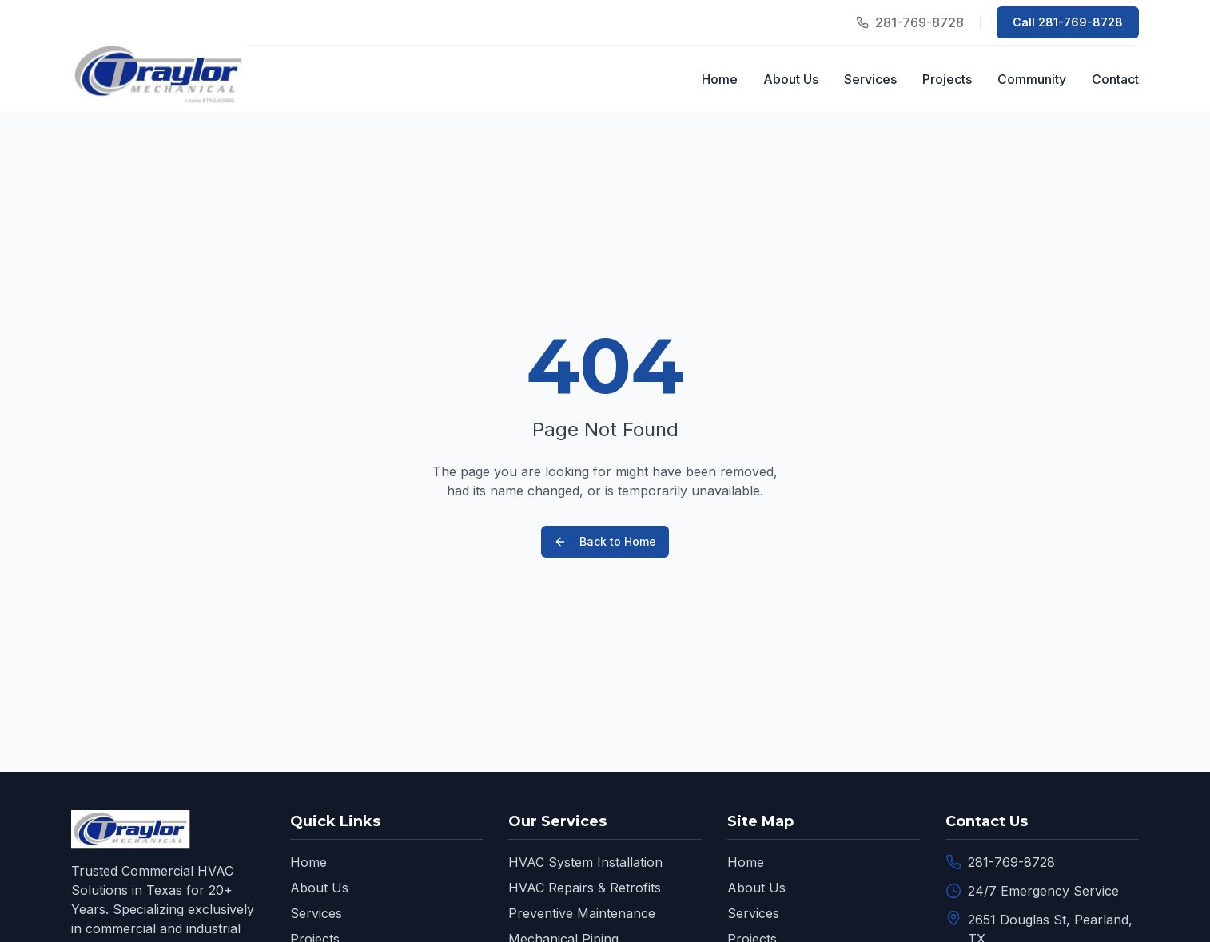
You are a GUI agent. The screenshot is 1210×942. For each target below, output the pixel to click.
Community (1031, 79)
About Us (790, 79)
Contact (1115, 79)
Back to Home (605, 541)
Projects (947, 79)
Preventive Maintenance (581, 913)
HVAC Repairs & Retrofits (584, 888)
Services (870, 79)
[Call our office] (910, 22)
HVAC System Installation (585, 862)
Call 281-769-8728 (1068, 22)
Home (720, 79)
